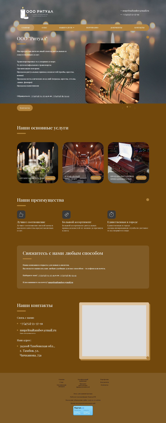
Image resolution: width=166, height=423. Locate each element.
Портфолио (92, 28)
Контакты (139, 28)
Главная (26, 28)
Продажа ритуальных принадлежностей (83, 385)
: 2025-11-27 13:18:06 (94, 400)
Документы (116, 28)
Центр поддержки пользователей (83, 403)
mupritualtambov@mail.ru (135, 10)
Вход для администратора (83, 394)
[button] (127, 107)
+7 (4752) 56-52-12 (60, 96)
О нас (44, 28)
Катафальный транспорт (83, 380)
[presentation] (122, 107)
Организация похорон (61, 385)
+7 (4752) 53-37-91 (130, 14)
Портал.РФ (92, 397)
